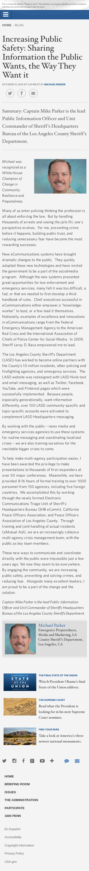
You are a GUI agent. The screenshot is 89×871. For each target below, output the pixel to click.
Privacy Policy (14, 853)
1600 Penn (13, 816)
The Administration (21, 800)
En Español (12, 829)
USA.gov (11, 861)
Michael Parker (55, 84)
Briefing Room (17, 784)
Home (6, 25)
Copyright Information (19, 845)
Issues (10, 792)
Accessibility (13, 837)
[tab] (5, 14)
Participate (14, 808)
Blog (19, 25)
